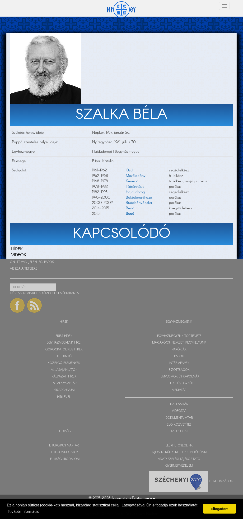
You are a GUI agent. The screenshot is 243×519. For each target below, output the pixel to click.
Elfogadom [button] (219, 509)
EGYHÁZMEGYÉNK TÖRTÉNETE (179, 336)
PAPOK (49, 262)
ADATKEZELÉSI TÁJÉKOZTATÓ (179, 459)
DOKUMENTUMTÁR (179, 418)
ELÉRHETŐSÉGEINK (179, 445)
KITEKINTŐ (64, 356)
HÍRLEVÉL (64, 397)
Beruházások (221, 481)
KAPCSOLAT (179, 431)
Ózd (129, 170)
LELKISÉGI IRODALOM (63, 459)
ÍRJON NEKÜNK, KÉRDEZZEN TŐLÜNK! (179, 452)
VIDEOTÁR (179, 411)
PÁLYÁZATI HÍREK (64, 376)
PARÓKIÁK (179, 349)
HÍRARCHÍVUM (64, 390)
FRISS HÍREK (64, 336)
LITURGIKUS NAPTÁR (64, 445)
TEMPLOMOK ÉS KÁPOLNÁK (179, 376)
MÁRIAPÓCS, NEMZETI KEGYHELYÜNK (179, 342)
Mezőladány (135, 176)
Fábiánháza (135, 186)
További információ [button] (23, 512)
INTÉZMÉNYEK (179, 363)
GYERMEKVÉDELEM (179, 466)
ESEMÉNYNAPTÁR (64, 383)
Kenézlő (132, 181)
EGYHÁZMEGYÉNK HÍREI (64, 342)
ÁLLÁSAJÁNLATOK (64, 370)
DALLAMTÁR (179, 404)
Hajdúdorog (135, 192)
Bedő (130, 208)
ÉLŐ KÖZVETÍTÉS (179, 425)
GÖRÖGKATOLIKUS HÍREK (64, 349)
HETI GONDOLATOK (64, 452)
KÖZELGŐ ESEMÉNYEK (64, 363)
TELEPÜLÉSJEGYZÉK (179, 383)
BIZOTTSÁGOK (179, 370)
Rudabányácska (139, 203)
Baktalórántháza (139, 197)
